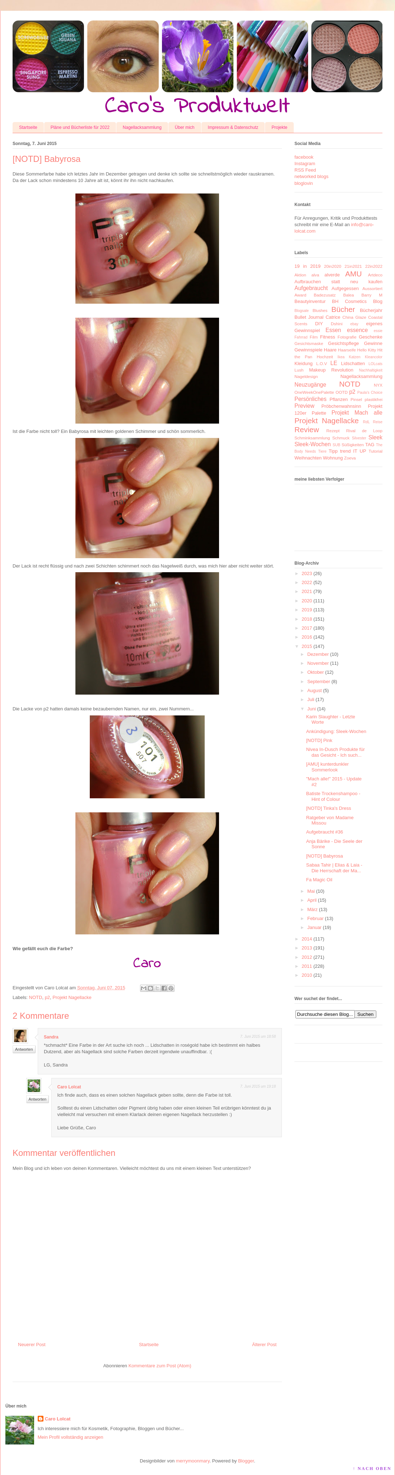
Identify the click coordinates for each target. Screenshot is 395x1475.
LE (333, 363)
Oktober (315, 672)
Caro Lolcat (69, 1086)
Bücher (343, 309)
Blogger (246, 1461)
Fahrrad (300, 337)
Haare (330, 350)
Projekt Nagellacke (71, 997)
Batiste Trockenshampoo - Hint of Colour (333, 796)
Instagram (304, 163)
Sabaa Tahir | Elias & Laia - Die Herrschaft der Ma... (334, 867)
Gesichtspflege (343, 343)
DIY (319, 323)
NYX (378, 385)
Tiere (322, 451)
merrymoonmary (193, 1461)
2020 (307, 600)
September (318, 681)
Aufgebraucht (311, 288)
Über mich (185, 127)
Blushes (319, 310)
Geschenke (370, 337)
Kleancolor (373, 357)
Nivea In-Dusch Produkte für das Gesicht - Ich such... (335, 752)
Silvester (359, 438)
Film (314, 337)
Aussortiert (372, 288)
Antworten (24, 1049)
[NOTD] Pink (319, 740)
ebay (354, 324)
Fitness (327, 337)
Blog (377, 301)
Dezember (318, 654)
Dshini (336, 323)
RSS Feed (305, 170)
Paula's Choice (369, 393)
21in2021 (353, 266)
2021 (307, 591)
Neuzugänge (310, 385)
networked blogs (311, 176)
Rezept (333, 430)
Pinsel (356, 399)
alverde (332, 274)
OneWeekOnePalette (314, 392)
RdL (366, 422)
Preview (304, 406)
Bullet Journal (309, 317)
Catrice (333, 317)
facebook (303, 157)
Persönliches (310, 399)
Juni (311, 708)
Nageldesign (306, 376)
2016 (307, 637)
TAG (370, 444)
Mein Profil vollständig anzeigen (70, 1437)
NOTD (35, 997)
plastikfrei (373, 399)
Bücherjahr (371, 310)
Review (306, 429)
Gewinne (373, 343)
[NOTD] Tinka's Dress (328, 808)
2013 (307, 948)
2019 (307, 609)
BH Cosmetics (349, 301)
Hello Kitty (366, 349)
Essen (333, 330)
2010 (307, 975)
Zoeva (350, 458)
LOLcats (375, 364)
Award (300, 295)
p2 (47, 997)
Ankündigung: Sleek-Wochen (336, 731)
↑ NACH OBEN (372, 1468)
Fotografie (347, 337)
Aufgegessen (345, 288)
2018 (307, 619)
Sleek (375, 437)
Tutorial (375, 451)
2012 (307, 957)
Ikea (341, 357)
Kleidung (303, 363)
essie (378, 331)
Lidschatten (353, 363)
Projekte (279, 127)
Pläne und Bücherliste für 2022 (80, 127)
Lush (298, 370)
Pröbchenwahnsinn (341, 406)
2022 (307, 582)
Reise (377, 422)
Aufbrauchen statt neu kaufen (338, 281)
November (318, 663)
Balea (348, 295)
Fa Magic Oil (319, 879)
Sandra (51, 1037)
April (312, 900)
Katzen (355, 357)
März (312, 909)
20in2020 (332, 266)
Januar (314, 927)
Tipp (333, 451)
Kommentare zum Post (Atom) (160, 1365)
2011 (307, 966)
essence (357, 330)
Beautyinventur (310, 301)
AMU (353, 274)
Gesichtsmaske (308, 343)
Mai (311, 891)
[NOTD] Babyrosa (324, 856)
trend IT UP (353, 451)
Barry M (371, 295)
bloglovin (303, 183)
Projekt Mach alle (356, 413)
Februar (315, 918)
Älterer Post (264, 1344)
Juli (311, 699)
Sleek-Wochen (312, 444)
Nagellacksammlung (142, 127)
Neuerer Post (32, 1344)
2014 (307, 939)
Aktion (300, 274)
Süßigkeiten (352, 444)
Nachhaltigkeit (370, 370)
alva (315, 274)
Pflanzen (339, 399)
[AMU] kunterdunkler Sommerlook (327, 766)
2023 (307, 573)
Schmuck (340, 437)
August (314, 690)
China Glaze (354, 317)
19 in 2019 (307, 266)
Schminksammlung (312, 437)
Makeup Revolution (331, 370)
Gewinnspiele (308, 350)
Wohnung (333, 458)
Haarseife (347, 349)
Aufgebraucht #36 (324, 832)
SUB (336, 445)
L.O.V (321, 363)
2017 (307, 628)
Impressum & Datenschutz (233, 127)
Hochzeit (325, 356)
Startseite (28, 127)
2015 (307, 646)
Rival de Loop (364, 430)
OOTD (341, 392)
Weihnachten (308, 458)
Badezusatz (325, 295)
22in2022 (373, 266)
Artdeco (375, 274)
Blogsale (301, 311)
